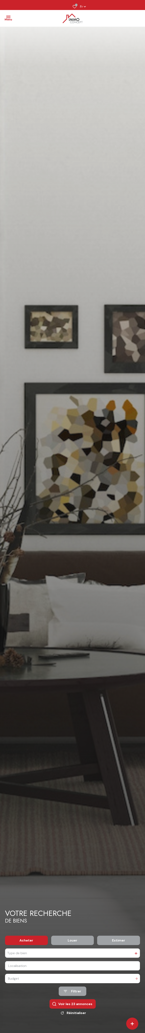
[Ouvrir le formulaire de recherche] (72, 991)
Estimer (118, 940)
